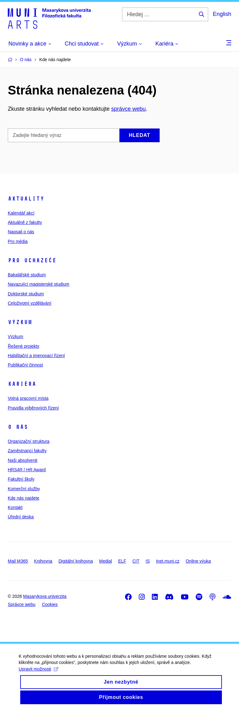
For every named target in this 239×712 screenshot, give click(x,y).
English (222, 14)
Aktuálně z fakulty (25, 222)
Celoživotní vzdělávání (29, 303)
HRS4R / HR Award (27, 469)
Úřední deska (21, 516)
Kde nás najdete (23, 498)
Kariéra (22, 383)
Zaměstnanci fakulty (27, 450)
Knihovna (43, 561)
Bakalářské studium (27, 274)
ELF (122, 561)
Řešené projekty (23, 346)
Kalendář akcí (21, 213)
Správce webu (21, 604)
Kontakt (15, 507)
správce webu (128, 109)
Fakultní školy (21, 479)
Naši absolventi (22, 460)
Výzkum (20, 322)
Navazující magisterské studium (38, 284)
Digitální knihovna (76, 561)
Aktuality (26, 198)
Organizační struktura (28, 441)
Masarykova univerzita (44, 596)
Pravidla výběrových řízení (33, 407)
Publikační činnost (25, 364)
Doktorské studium (26, 293)
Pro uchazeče (32, 260)
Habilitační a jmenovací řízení (36, 355)
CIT (135, 561)
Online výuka (198, 561)
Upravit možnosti (38, 673)
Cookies (50, 604)
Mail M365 (18, 561)
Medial (105, 561)
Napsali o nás (21, 231)
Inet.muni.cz (167, 561)
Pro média (18, 241)
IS (148, 561)
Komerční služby (24, 488)
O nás (18, 427)
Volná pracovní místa (28, 398)
